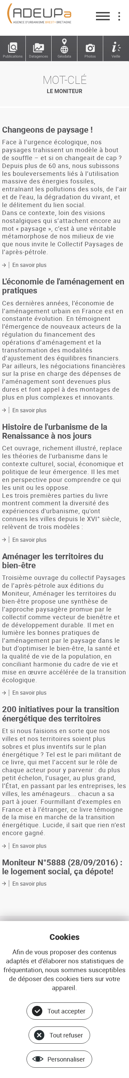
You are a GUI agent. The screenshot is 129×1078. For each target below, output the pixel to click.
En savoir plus (29, 265)
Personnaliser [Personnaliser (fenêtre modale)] (66, 1059)
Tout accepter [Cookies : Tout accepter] (66, 1011)
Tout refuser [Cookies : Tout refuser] (66, 1035)
